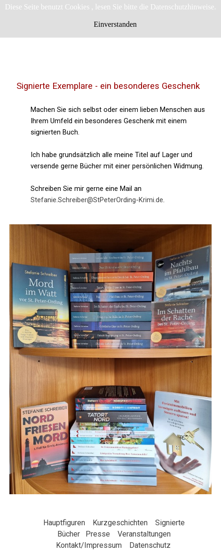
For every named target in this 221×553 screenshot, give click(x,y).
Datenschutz (150, 545)
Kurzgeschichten (120, 522)
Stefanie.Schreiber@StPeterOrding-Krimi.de (97, 200)
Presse (98, 533)
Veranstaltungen (144, 533)
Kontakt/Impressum (89, 545)
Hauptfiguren (64, 522)
